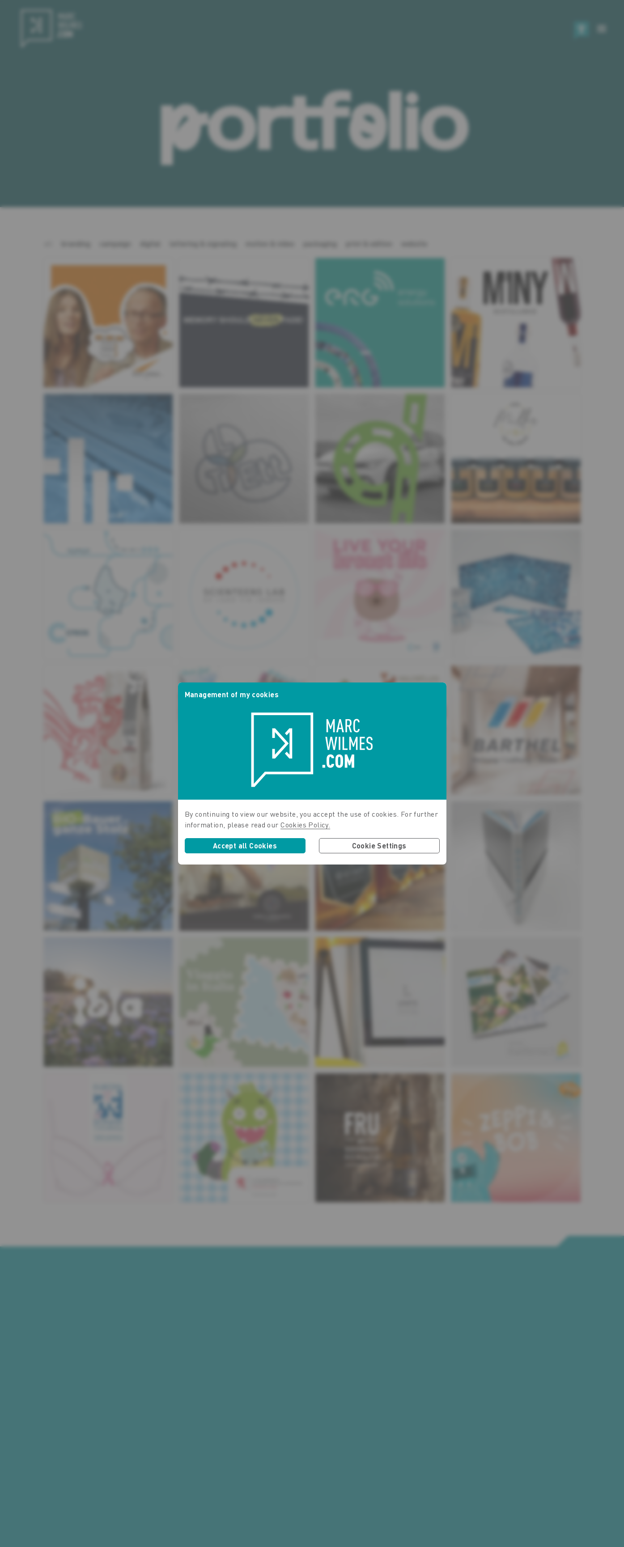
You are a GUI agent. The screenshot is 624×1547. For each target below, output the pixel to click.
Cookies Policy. (305, 824)
